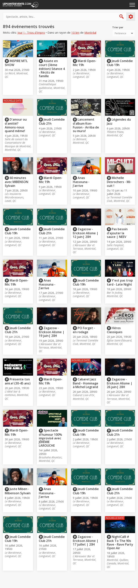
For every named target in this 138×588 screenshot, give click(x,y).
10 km (75, 32)
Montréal (90, 32)
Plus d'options (130, 16)
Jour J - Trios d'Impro (31, 32)
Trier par (117, 27)
